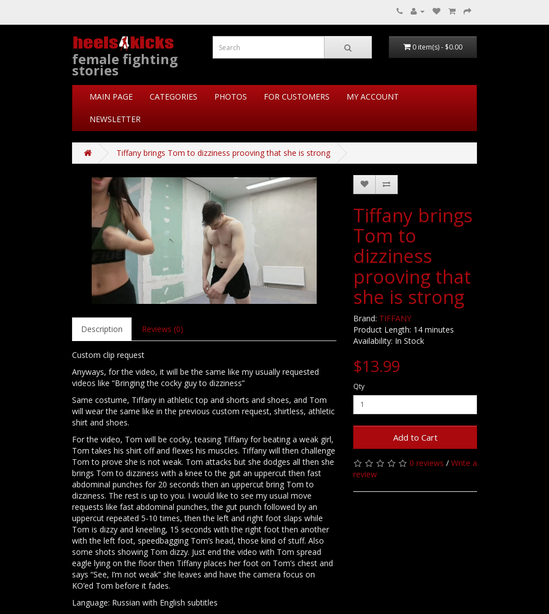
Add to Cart (415, 437)
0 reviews (427, 463)
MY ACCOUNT (372, 96)
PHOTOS (230, 96)
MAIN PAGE (111, 96)
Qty (358, 386)
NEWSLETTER (115, 119)
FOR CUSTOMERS (297, 96)
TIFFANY (395, 318)
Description (102, 329)
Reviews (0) (162, 329)
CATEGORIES (173, 96)
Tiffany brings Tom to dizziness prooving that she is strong (223, 152)
